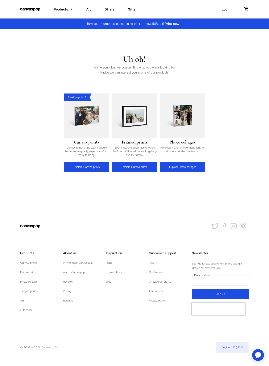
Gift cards (26, 310)
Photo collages (28, 281)
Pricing (67, 291)
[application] (258, 355)
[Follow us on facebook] (224, 226)
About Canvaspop (74, 272)
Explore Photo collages (182, 167)
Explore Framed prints (134, 167)
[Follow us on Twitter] (215, 226)
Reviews (68, 281)
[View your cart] (246, 9)
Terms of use (156, 291)
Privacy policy (157, 300)
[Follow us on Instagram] (233, 226)
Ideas (109, 262)
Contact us (155, 272)
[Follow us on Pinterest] (243, 226)
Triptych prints (28, 291)
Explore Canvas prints (87, 167)
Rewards (68, 300)
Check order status (160, 281)
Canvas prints (28, 262)
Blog (108, 281)
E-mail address (203, 275)
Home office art (115, 272)
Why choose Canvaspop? (78, 262)
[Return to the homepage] (30, 9)
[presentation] (218, 309)
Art (22, 300)
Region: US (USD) (233, 347)
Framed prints (28, 272)
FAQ (151, 262)
